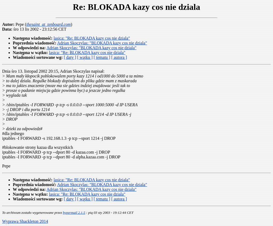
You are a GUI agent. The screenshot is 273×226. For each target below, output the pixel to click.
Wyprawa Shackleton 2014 (25, 221)
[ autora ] (119, 57)
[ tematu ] (102, 57)
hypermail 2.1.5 (74, 213)
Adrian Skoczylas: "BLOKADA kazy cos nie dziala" (102, 43)
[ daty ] (70, 57)
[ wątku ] (85, 57)
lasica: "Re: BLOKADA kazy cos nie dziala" (92, 38)
